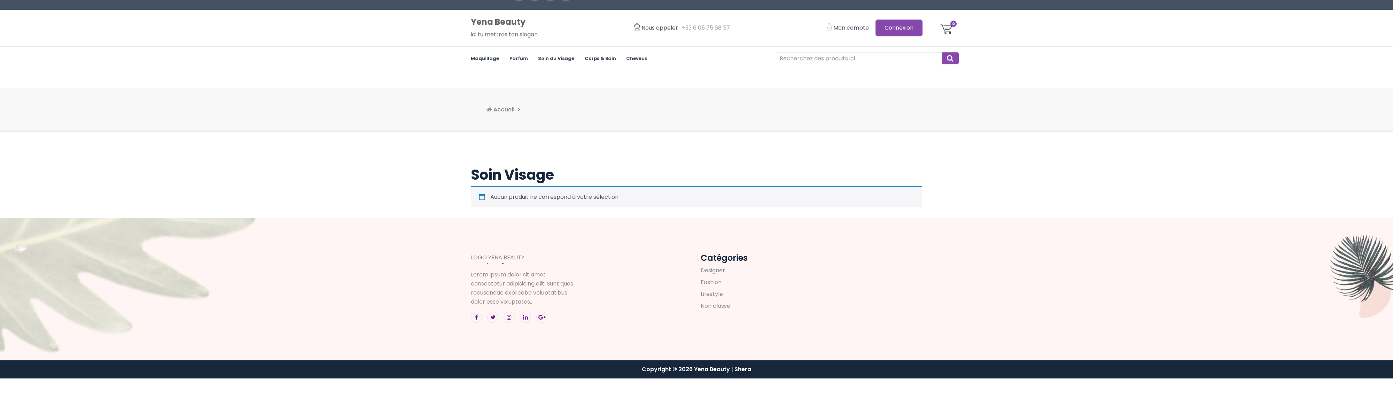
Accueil (610, 109)
